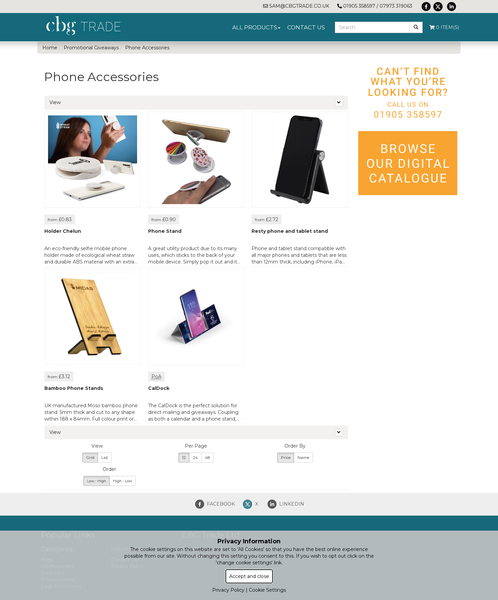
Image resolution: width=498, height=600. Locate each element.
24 (195, 457)
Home (49, 48)
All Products (256, 27)
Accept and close (249, 576)
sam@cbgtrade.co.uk (296, 6)
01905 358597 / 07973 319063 (374, 6)
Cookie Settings (267, 590)
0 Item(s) (444, 27)
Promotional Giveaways (91, 48)
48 (207, 457)
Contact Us (306, 27)
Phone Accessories (147, 48)
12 (184, 457)
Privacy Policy (228, 590)
